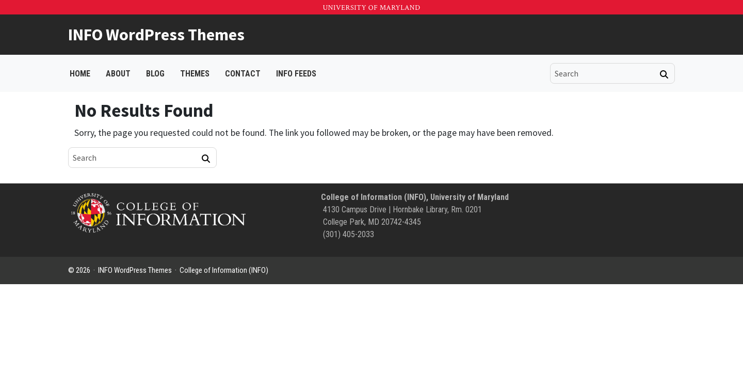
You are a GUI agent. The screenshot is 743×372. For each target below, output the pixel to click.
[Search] (664, 74)
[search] (605, 73)
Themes (194, 74)
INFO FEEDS (296, 74)
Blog (155, 74)
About (118, 74)
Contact (243, 74)
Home (80, 74)
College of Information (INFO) (224, 270)
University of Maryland (371, 7)
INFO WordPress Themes (156, 34)
